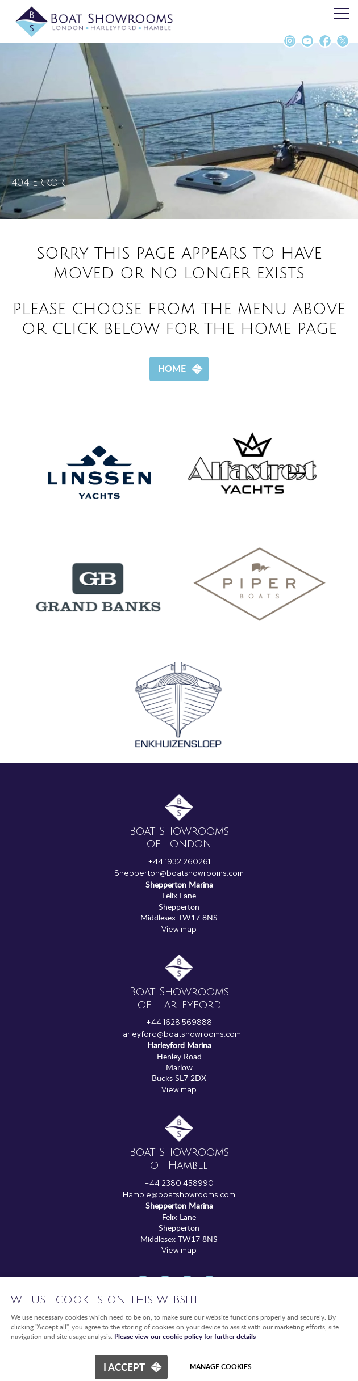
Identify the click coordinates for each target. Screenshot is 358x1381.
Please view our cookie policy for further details (185, 1337)
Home (172, 368)
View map (179, 929)
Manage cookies (221, 1366)
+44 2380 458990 (179, 1183)
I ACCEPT (124, 1367)
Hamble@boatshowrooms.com (179, 1194)
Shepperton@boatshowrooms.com (179, 873)
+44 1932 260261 (179, 861)
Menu (338, 14)
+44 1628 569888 (179, 1022)
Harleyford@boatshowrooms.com (179, 1034)
